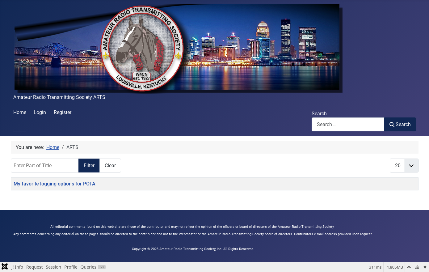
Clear (110, 165)
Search (319, 114)
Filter (89, 165)
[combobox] (348, 124)
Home (19, 112)
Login (40, 112)
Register (62, 112)
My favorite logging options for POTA (54, 184)
